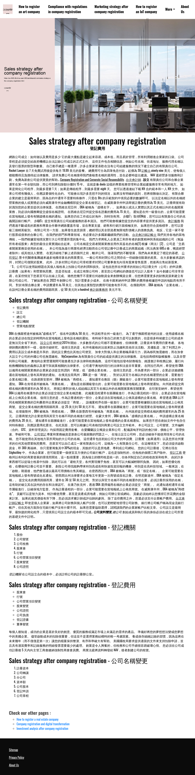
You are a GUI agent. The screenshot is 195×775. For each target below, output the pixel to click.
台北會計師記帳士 (144, 234)
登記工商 (176, 452)
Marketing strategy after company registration (111, 9)
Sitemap (13, 750)
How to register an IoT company (146, 9)
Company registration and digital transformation (43, 724)
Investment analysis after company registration (42, 728)
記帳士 (146, 170)
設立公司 (46, 342)
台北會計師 (133, 179)
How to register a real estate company (37, 719)
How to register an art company (29, 9)
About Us (185, 9)
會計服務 (174, 220)
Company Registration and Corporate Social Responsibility (92, 179)
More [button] (168, 9)
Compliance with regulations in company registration (67, 9)
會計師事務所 (99, 289)
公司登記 (40, 434)
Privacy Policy (16, 757)
